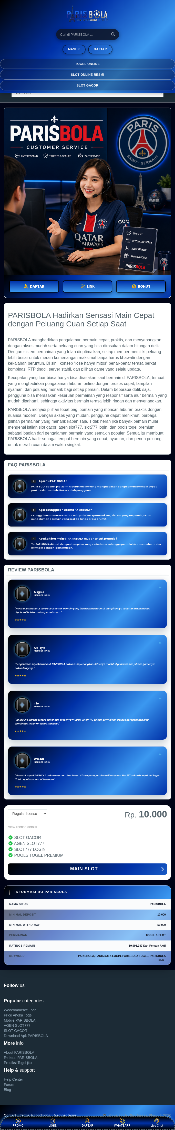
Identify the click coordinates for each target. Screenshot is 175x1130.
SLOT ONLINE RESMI (87, 75)
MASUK (74, 49)
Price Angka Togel (18, 1015)
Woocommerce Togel (20, 1010)
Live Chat (157, 1122)
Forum (9, 1084)
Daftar (100, 49)
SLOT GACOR (87, 85)
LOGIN (52, 1122)
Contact (10, 1115)
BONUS (141, 286)
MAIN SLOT (117, 869)
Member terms (65, 1115)
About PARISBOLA (19, 1052)
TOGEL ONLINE (87, 64)
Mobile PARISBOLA (19, 1020)
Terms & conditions (35, 1115)
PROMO (18, 1122)
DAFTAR (34, 286)
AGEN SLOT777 (17, 1025)
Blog (7, 1090)
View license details (22, 827)
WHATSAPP (122, 1122)
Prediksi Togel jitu (18, 1063)
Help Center (13, 1079)
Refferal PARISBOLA (20, 1058)
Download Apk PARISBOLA (26, 1036)
